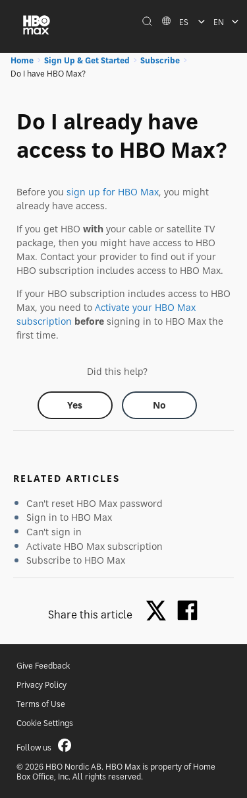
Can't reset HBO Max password (94, 503)
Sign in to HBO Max (69, 517)
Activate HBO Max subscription (94, 546)
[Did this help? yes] (75, 405)
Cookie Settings (44, 723)
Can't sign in (54, 531)
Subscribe (160, 60)
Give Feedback (43, 665)
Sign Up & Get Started (87, 60)
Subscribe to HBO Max (75, 560)
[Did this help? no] (159, 405)
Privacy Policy (41, 684)
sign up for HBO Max (113, 191)
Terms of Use (40, 704)
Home (22, 60)
